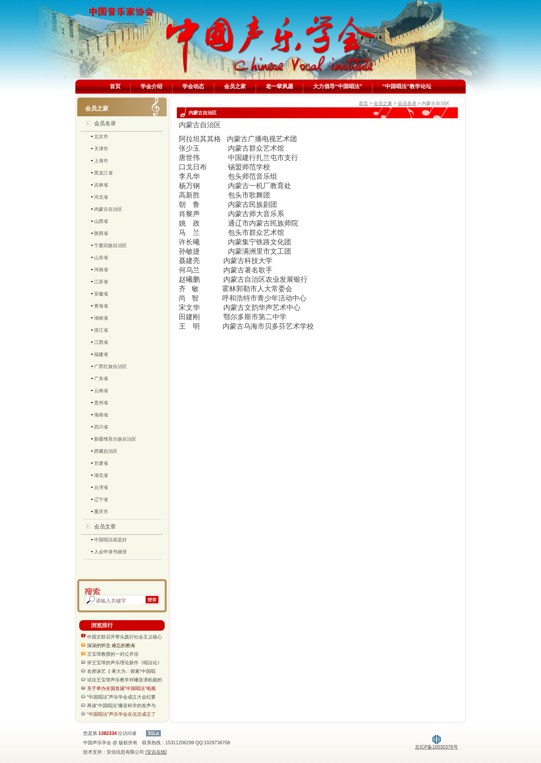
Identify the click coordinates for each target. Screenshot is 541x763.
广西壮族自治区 (110, 366)
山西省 (101, 221)
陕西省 (101, 233)
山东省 (101, 257)
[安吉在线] (156, 752)
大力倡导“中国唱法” (337, 86)
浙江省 (101, 330)
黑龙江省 (103, 173)
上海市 (101, 161)
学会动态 (193, 86)
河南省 (101, 269)
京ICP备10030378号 (436, 745)
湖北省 (101, 475)
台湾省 (101, 487)
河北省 (101, 197)
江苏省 (101, 282)
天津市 (101, 148)
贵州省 (101, 403)
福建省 (101, 354)
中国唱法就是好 (110, 539)
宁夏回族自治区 (110, 245)
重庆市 (101, 511)
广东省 (101, 378)
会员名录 (105, 123)
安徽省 (101, 294)
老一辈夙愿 (279, 86)
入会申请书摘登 (110, 552)
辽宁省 (101, 499)
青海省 (101, 306)
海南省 (101, 415)
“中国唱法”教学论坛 (406, 86)
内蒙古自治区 (108, 209)
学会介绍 (151, 86)
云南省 (101, 390)
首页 (115, 86)
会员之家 (235, 86)
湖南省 (101, 318)
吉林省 (101, 185)
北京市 (101, 136)
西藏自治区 (105, 451)
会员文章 (105, 526)
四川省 (101, 427)
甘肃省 (101, 463)
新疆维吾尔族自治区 (115, 439)
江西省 (101, 342)
